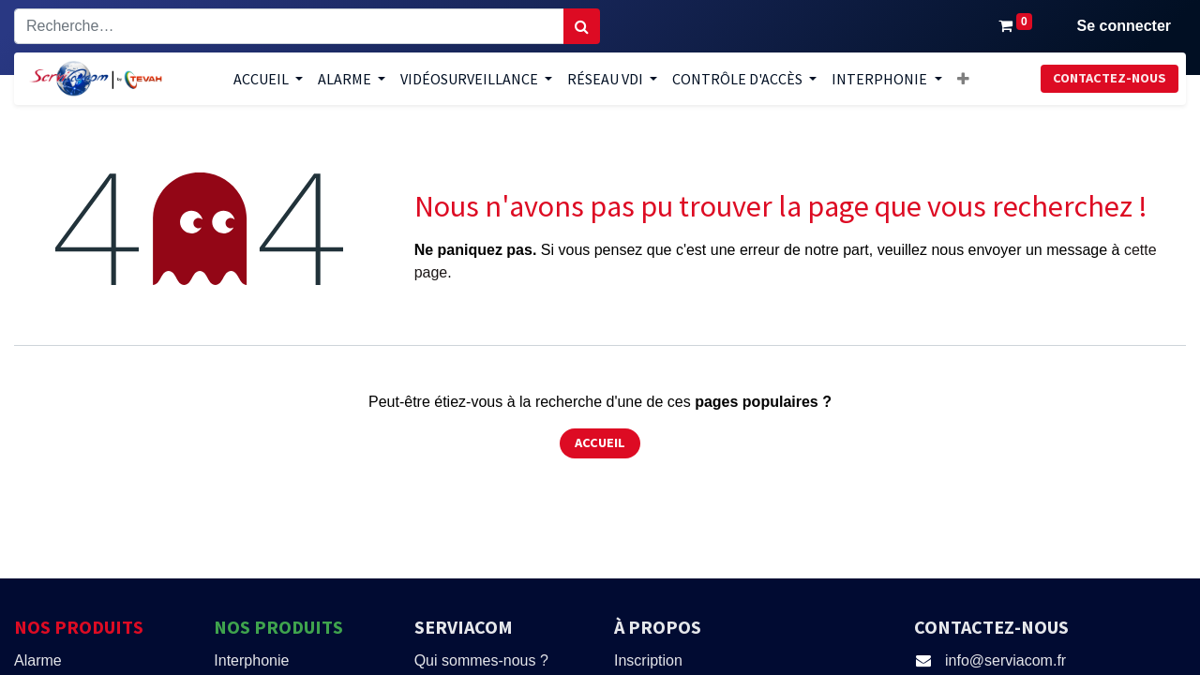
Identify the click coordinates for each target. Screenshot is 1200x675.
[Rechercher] (581, 26)
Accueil (600, 442)
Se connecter (1124, 26)
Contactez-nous (1109, 77)
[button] (963, 79)
